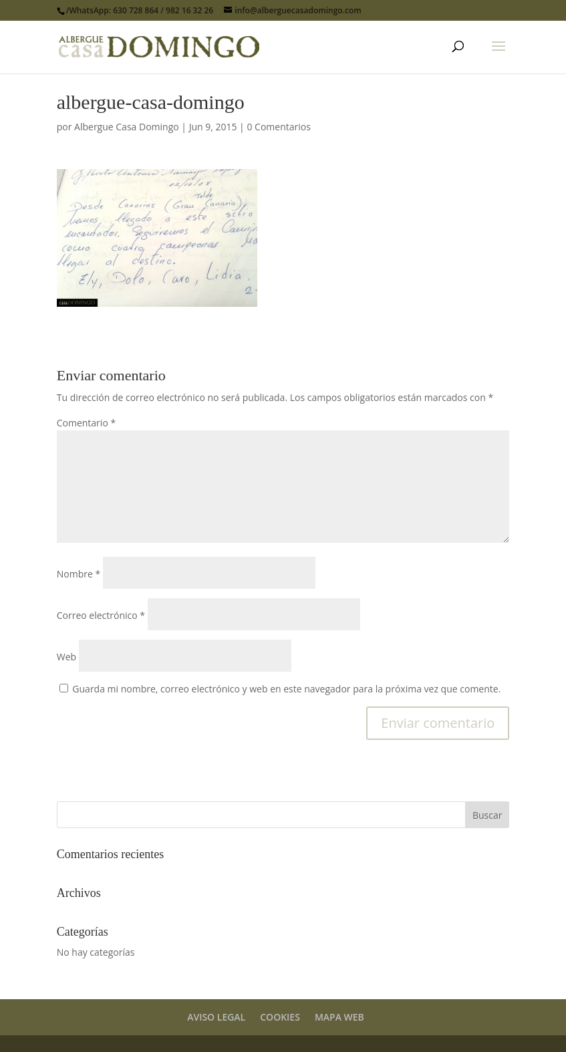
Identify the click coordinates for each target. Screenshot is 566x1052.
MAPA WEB (339, 1017)
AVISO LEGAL (216, 1017)
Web (66, 656)
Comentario (86, 422)
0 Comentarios (278, 126)
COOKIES (280, 1017)
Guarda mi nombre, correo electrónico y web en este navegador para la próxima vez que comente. (286, 688)
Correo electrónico (101, 615)
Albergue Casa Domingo (126, 126)
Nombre (78, 573)
